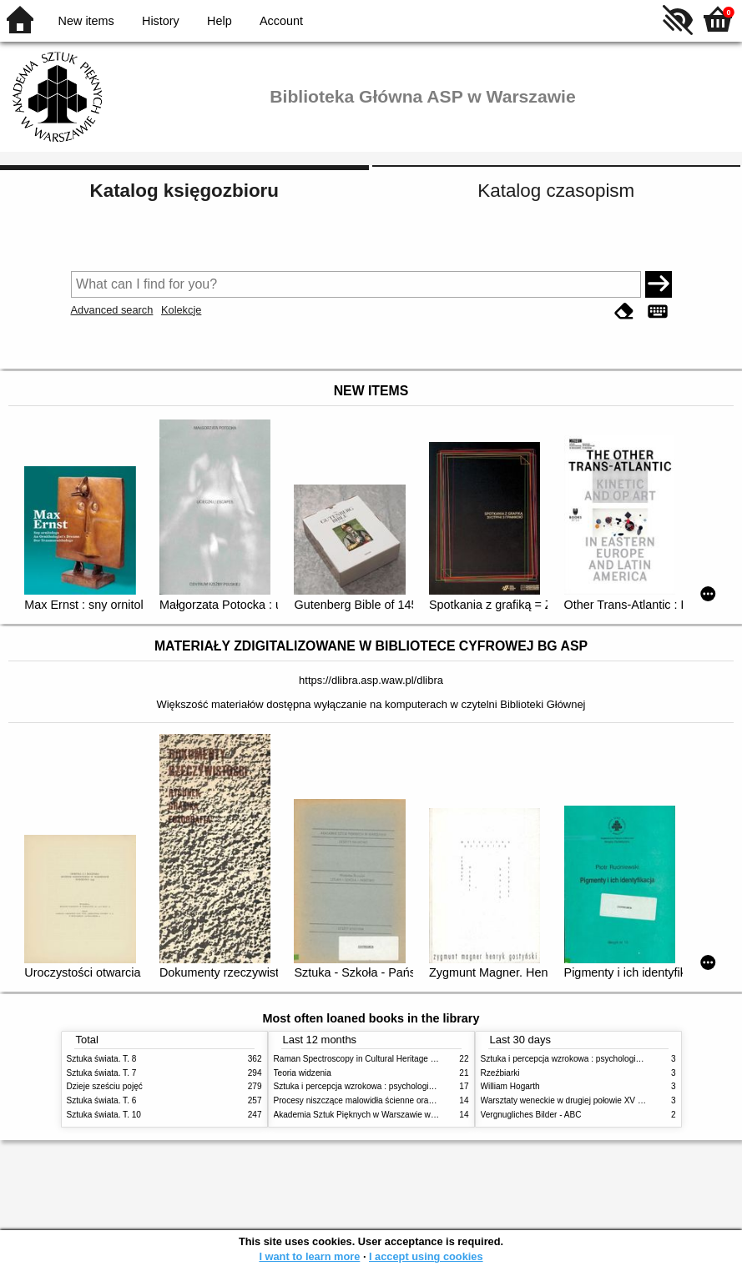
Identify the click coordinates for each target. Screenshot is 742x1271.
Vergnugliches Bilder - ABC (531, 1114)
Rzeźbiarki (500, 1073)
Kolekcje (181, 310)
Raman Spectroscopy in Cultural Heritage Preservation (376, 1058)
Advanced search (112, 310)
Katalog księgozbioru (184, 190)
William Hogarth (510, 1086)
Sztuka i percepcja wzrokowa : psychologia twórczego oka (382, 1086)
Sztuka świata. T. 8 (102, 1058)
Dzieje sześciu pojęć (105, 1086)
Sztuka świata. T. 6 (102, 1100)
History (160, 21)
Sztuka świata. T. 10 (104, 1114)
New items (86, 21)
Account (281, 21)
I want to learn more (309, 1256)
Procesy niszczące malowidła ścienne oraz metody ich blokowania (397, 1100)
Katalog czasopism (555, 190)
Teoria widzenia (302, 1073)
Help (219, 21)
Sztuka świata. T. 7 (102, 1073)
